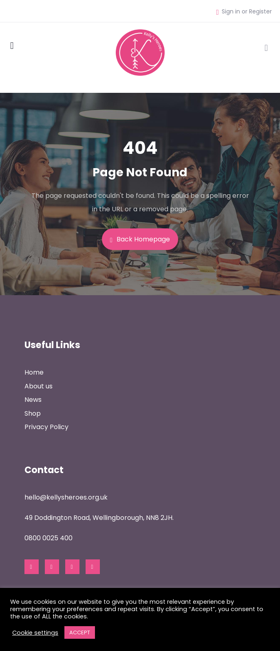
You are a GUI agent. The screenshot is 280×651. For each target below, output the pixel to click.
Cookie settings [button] (35, 632)
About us (38, 386)
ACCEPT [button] (79, 632)
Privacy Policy (46, 427)
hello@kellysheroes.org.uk (66, 497)
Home (34, 372)
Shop (32, 413)
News (33, 399)
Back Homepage (140, 239)
